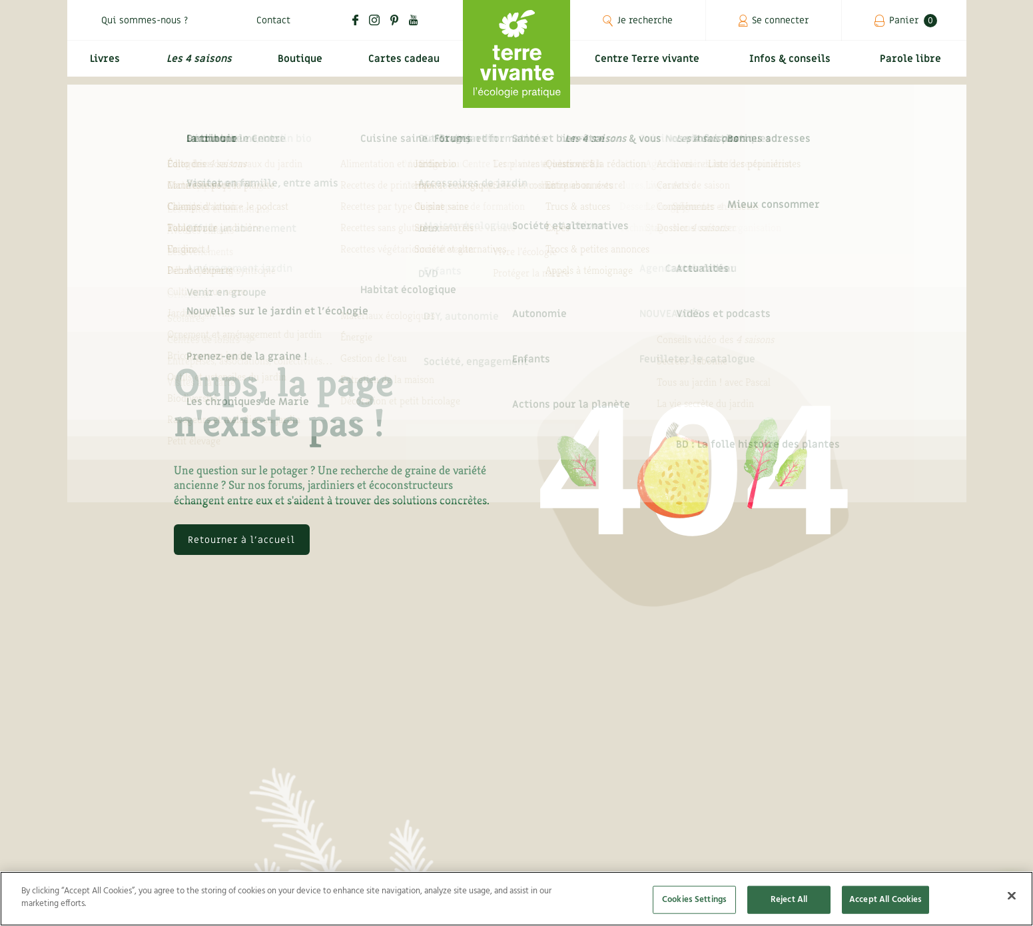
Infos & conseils (795, 64)
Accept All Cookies (885, 900)
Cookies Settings (694, 900)
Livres (103, 64)
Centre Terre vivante (650, 64)
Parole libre (913, 64)
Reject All (789, 900)
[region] (516, 898)
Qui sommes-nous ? (144, 20)
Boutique (297, 64)
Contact (273, 20)
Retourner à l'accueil (241, 540)
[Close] (1011, 895)
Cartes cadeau (403, 64)
